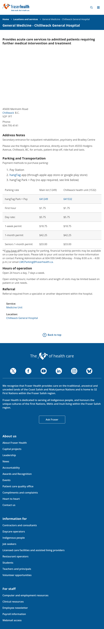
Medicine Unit (14, 307)
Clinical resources (13, 601)
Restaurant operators (15, 556)
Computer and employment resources (25, 595)
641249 (43, 199)
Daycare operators (14, 531)
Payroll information (14, 614)
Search (91, 7)
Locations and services (25, 19)
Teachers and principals (17, 569)
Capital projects (12, 449)
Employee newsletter (15, 608)
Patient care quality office (18, 486)
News (6, 461)
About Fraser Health (15, 442)
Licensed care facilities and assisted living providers (33, 550)
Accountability (11, 467)
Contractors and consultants (20, 525)
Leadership (9, 455)
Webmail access (12, 620)
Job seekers (9, 544)
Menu (98, 7)
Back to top (54, 335)
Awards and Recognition (17, 474)
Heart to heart (11, 499)
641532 (67, 199)
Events (6, 480)
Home (6, 19)
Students (8, 562)
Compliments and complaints (20, 492)
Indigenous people (14, 537)
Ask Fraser (52, 419)
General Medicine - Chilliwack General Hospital (66, 19)
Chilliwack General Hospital (22, 318)
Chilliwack (8, 112)
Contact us (9, 505)
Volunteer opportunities (17, 575)
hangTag (15, 175)
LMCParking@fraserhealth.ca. (36, 262)
